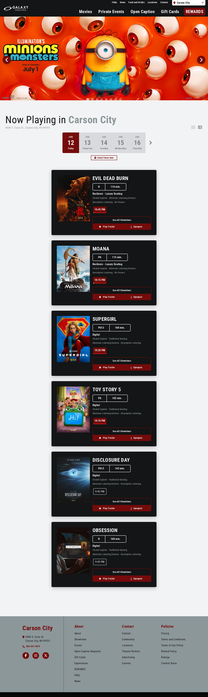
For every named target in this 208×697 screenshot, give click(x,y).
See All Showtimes (122, 220)
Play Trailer (109, 226)
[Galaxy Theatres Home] (16, 8)
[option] (87, 142)
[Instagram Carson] (35, 655)
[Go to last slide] (7, 60)
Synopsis (137, 226)
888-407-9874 (33, 646)
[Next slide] (201, 60)
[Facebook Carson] (25, 655)
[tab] (87, 99)
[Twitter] (45, 655)
